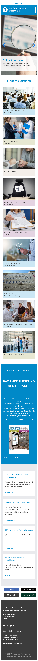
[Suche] (23, 3)
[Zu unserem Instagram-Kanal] (13, 626)
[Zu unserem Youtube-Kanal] (4, 626)
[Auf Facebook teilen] (11, 590)
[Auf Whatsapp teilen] (28, 595)
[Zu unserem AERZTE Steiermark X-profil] (7, 626)
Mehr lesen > (10, 493)
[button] (4, 45)
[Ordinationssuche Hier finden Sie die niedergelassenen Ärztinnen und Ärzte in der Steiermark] (19, 63)
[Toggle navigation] (34, 10)
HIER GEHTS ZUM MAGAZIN (13, 457)
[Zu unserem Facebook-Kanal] (10, 626)
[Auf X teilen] (28, 590)
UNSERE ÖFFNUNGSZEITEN (12, 644)
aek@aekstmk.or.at (11, 639)
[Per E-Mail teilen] (11, 595)
